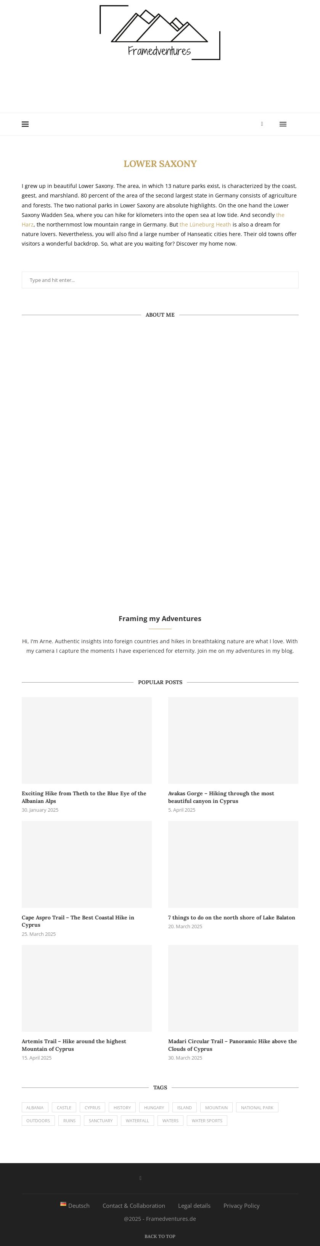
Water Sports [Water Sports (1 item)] (207, 1121)
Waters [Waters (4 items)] (171, 1121)
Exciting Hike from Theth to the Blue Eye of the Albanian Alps (84, 797)
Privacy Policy (242, 1205)
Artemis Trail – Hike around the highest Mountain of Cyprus (74, 1045)
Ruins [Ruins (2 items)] (70, 1121)
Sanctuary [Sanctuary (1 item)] (101, 1121)
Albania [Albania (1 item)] (35, 1107)
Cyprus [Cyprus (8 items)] (93, 1107)
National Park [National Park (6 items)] (257, 1107)
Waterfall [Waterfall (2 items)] (138, 1121)
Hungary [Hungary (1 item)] (154, 1107)
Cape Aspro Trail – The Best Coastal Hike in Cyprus (78, 921)
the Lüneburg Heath (205, 224)
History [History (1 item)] (122, 1107)
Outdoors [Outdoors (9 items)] (38, 1121)
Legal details (194, 1205)
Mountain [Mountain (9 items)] (217, 1107)
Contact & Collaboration (134, 1205)
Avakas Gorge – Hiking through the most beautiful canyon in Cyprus (221, 797)
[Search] (295, 124)
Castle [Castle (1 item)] (64, 1107)
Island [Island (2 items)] (185, 1107)
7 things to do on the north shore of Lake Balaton (231, 917)
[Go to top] (160, 1236)
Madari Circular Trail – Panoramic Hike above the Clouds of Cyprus (232, 1045)
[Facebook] (262, 124)
